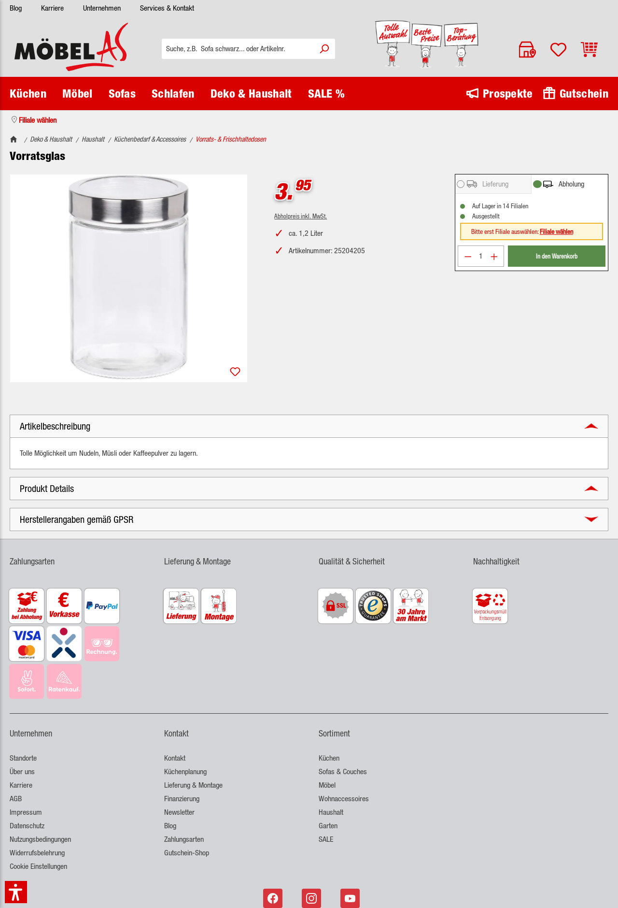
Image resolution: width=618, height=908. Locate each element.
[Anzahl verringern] (468, 256)
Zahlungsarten (184, 839)
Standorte (23, 758)
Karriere (52, 8)
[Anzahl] (481, 256)
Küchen (329, 758)
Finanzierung (181, 798)
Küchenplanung (185, 771)
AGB (16, 798)
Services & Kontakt (167, 8)
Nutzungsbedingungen (40, 839)
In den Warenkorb (556, 256)
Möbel (327, 785)
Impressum (26, 812)
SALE (326, 839)
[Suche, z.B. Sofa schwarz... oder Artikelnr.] (237, 49)
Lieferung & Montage (193, 785)
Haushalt (331, 812)
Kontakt (174, 758)
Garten (328, 825)
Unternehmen (102, 8)
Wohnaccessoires (344, 798)
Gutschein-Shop (186, 852)
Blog (16, 8)
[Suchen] (324, 49)
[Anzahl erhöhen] (494, 256)
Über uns (22, 771)
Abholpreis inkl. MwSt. (300, 216)
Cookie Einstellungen (38, 866)
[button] (309, 426)
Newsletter (179, 812)
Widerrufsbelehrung (37, 852)
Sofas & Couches (343, 771)
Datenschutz (27, 825)
